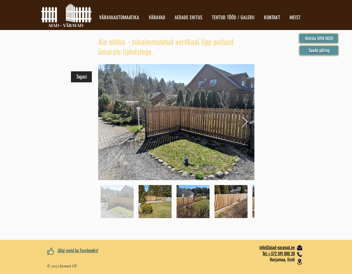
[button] (319, 50)
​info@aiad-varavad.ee (277, 248)
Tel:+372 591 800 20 (278, 254)
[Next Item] (245, 122)
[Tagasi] (81, 76)
